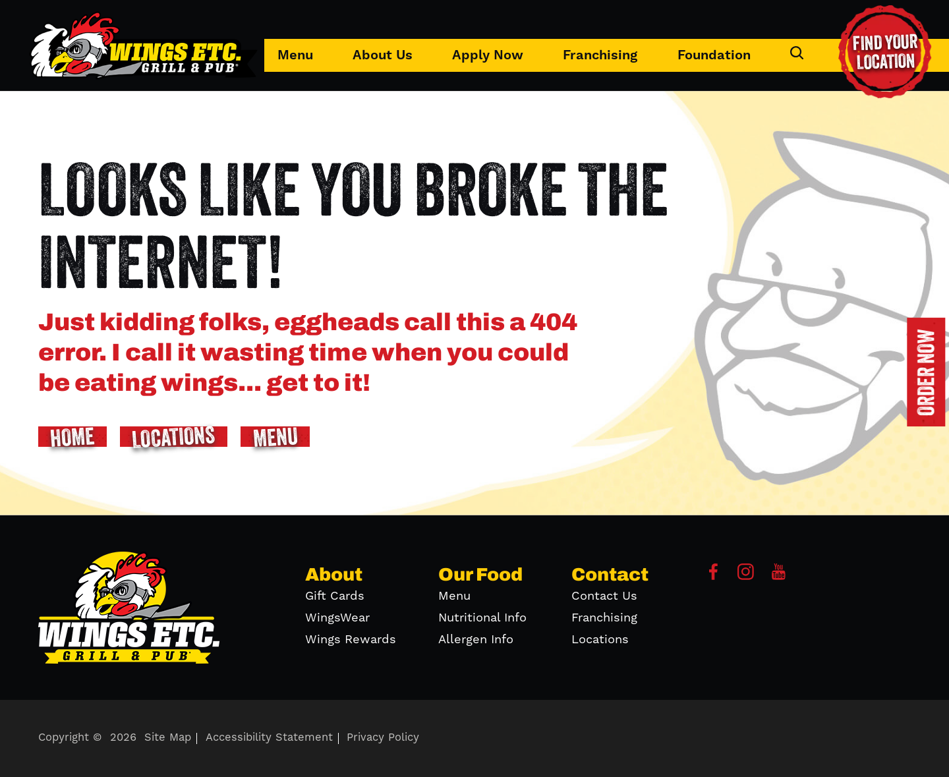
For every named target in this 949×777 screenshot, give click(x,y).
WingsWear (337, 617)
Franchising (600, 55)
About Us (383, 55)
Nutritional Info (482, 617)
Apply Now (487, 55)
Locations (600, 639)
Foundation (714, 55)
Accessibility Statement (269, 738)
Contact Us (604, 596)
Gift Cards (334, 596)
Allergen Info (475, 639)
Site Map (167, 738)
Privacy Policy (383, 738)
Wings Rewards (350, 639)
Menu (295, 55)
